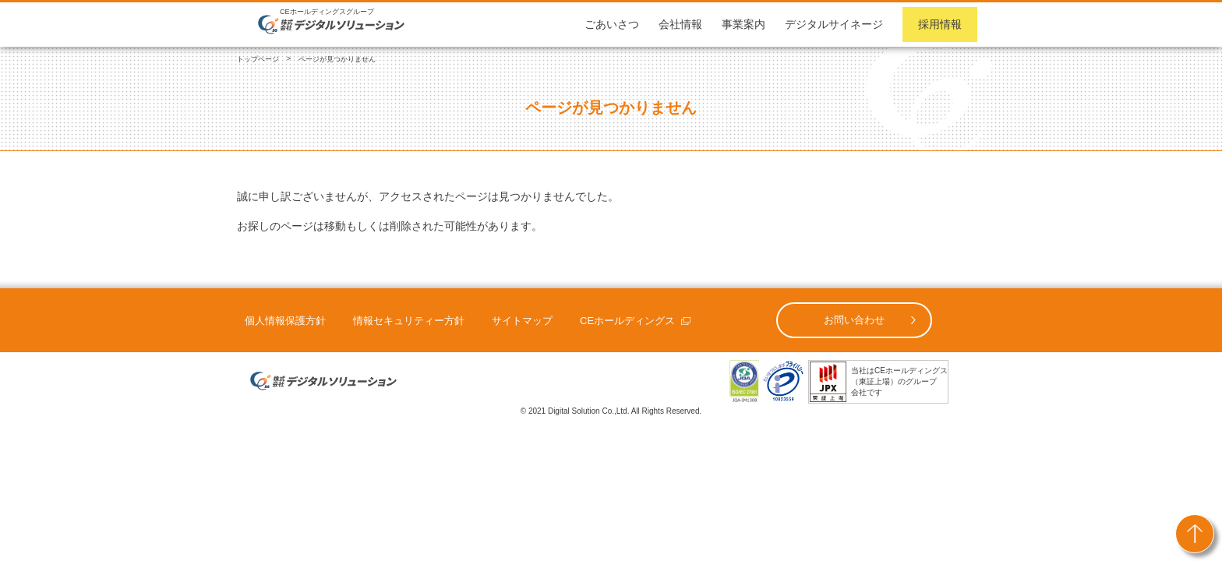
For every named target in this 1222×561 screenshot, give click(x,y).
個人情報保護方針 (285, 320)
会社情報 (680, 24)
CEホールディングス (627, 320)
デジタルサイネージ (834, 24)
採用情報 (940, 24)
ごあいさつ (612, 24)
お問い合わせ (854, 320)
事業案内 (743, 24)
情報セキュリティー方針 (408, 320)
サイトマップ (522, 320)
